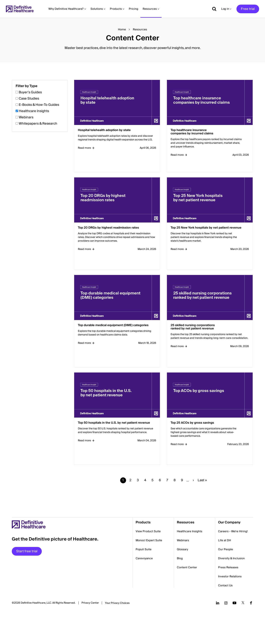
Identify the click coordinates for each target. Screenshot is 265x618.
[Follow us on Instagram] (226, 602)
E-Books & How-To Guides (39, 105)
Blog (180, 558)
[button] (132, 286)
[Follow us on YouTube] (234, 602)
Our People (225, 549)
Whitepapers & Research (38, 123)
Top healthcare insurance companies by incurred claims (192, 132)
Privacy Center (90, 603)
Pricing (133, 8)
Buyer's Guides (30, 92)
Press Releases (228, 567)
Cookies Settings (117, 603)
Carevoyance (144, 558)
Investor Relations (230, 576)
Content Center (187, 567)
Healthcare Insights (34, 111)
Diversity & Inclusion (231, 558)
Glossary (182, 549)
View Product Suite (148, 531)
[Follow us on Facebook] (251, 602)
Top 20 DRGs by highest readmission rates (108, 227)
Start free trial (26, 551)
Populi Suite (143, 549)
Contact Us (225, 585)
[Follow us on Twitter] (243, 602)
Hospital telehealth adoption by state (104, 130)
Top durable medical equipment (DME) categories (113, 325)
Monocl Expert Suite (149, 540)
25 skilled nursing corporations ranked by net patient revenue (193, 327)
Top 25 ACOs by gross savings (192, 423)
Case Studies (29, 98)
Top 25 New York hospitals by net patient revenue (206, 227)
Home (122, 29)
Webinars (26, 117)
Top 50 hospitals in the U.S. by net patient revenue (114, 423)
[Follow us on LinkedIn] (217, 602)
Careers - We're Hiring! (233, 531)
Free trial (248, 9)
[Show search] (213, 8)
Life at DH (224, 540)
